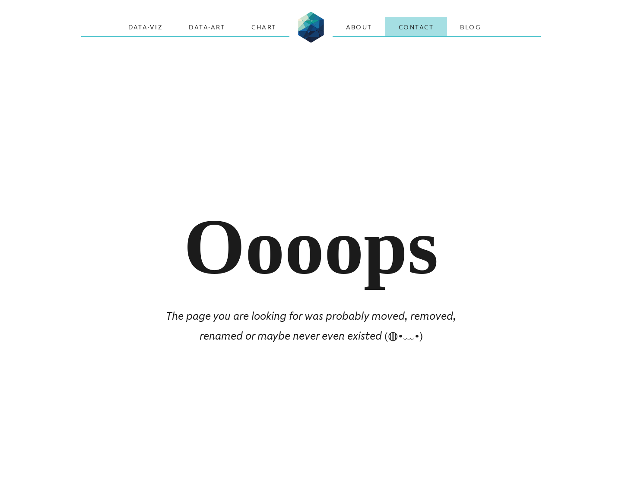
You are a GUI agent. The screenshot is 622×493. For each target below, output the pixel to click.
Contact (416, 27)
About (359, 27)
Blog (470, 27)
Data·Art (207, 27)
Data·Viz (145, 27)
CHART (263, 27)
